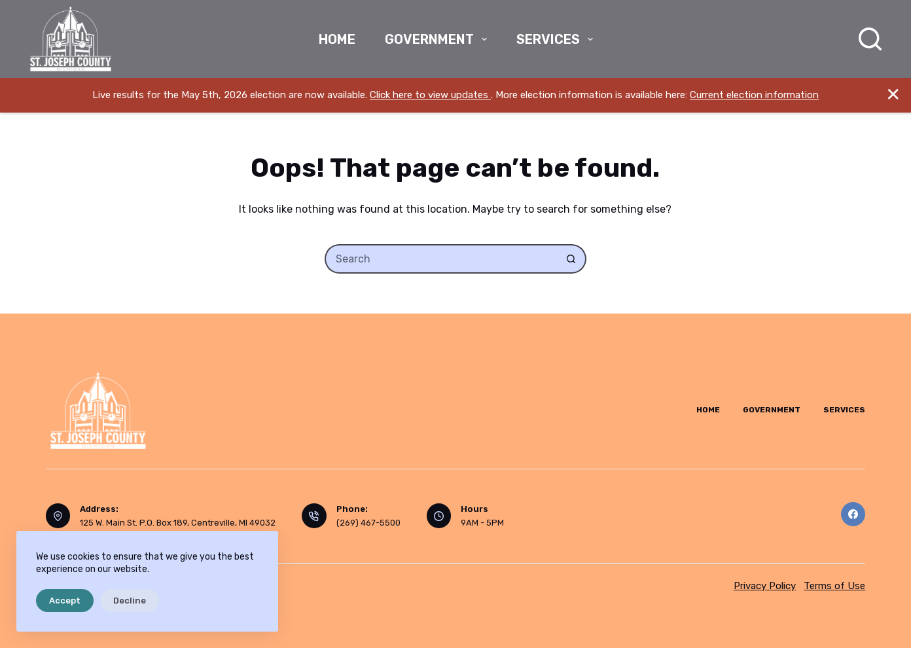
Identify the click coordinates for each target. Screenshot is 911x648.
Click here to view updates (430, 95)
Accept (64, 600)
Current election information (754, 95)
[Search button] (571, 259)
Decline (129, 600)
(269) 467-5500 (368, 523)
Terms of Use (834, 586)
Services (557, 39)
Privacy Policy (765, 586)
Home (337, 39)
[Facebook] (853, 514)
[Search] (870, 38)
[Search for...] (441, 259)
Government (438, 39)
